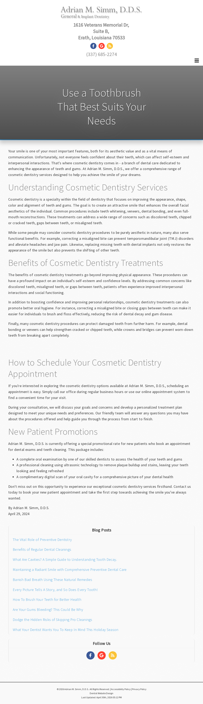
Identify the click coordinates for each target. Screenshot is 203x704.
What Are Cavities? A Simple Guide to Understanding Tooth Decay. (65, 559)
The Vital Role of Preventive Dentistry (42, 539)
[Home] (101, 15)
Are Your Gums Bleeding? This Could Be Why (48, 609)
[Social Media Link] (94, 46)
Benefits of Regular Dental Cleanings (42, 549)
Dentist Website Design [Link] (101, 693)
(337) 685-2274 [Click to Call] (101, 54)
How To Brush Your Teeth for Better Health (47, 599)
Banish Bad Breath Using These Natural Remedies (52, 579)
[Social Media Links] (90, 655)
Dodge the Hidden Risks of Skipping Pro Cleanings (52, 619)
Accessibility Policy (121, 689)
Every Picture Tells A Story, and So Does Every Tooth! (55, 589)
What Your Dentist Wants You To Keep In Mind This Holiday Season (65, 629)
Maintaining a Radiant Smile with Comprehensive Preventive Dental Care (69, 569)
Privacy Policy (139, 689)
